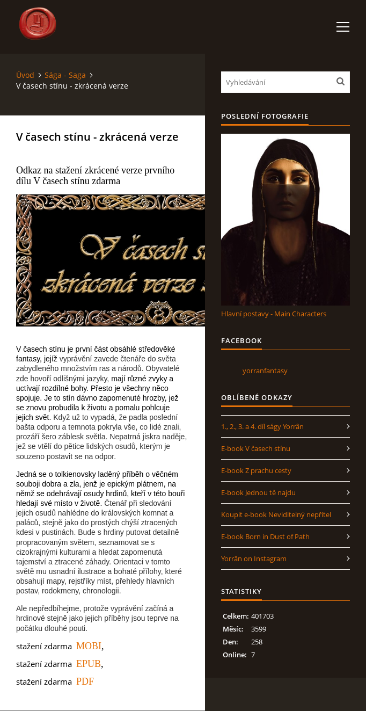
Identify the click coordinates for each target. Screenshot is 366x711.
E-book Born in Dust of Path (265, 536)
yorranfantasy (265, 370)
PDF (85, 681)
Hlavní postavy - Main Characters (273, 313)
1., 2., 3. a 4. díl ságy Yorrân (262, 426)
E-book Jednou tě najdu (258, 492)
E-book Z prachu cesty (256, 470)
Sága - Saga (65, 75)
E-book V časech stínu (255, 448)
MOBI (88, 646)
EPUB (88, 664)
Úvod (25, 75)
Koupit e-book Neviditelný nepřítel (276, 514)
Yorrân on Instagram (254, 558)
